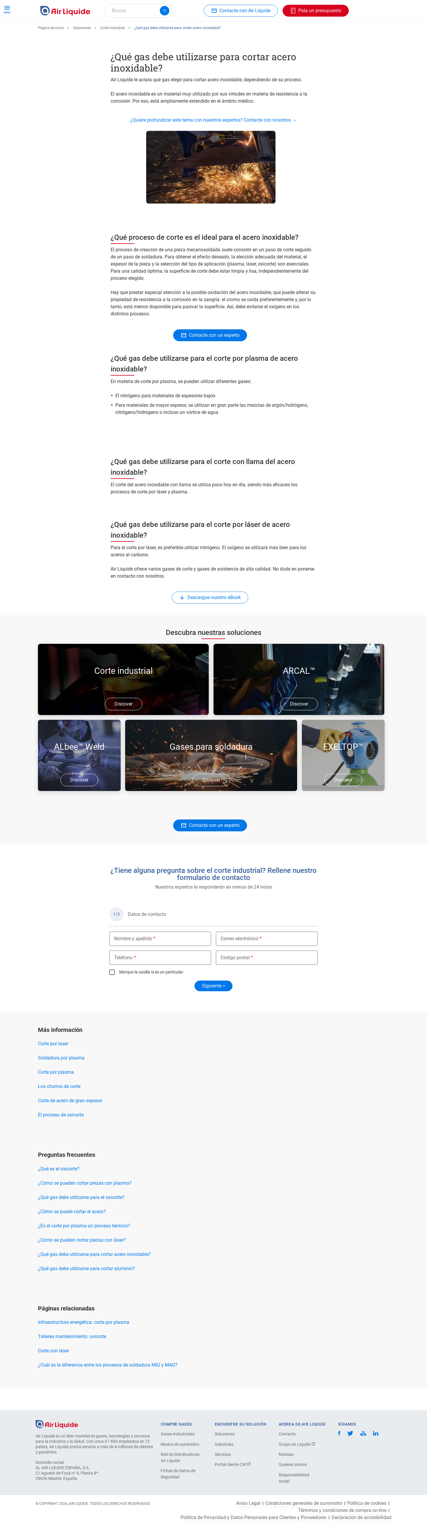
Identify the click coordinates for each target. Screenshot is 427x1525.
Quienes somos (293, 1464)
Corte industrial (112, 49)
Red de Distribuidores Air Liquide (180, 1457)
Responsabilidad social (294, 1477)
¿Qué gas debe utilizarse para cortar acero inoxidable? (94, 1276)
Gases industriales (178, 1434)
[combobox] (138, 11)
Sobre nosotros (272, 32)
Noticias (286, 1454)
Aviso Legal (248, 1503)
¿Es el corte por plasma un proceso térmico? (84, 1247)
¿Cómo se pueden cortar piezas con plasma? (85, 1205)
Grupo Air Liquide (297, 1444)
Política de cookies (366, 1503)
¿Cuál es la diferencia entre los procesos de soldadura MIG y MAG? (108, 1386)
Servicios (223, 1454)
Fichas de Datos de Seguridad (178, 1473)
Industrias (224, 1444)
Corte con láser (53, 1372)
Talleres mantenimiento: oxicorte (72, 1358)
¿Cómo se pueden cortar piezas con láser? (82, 1262)
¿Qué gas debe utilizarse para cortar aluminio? (86, 1290)
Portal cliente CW (233, 1464)
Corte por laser (53, 1065)
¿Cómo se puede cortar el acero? (72, 1233)
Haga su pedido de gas (67, 32)
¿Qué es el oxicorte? (58, 1190)
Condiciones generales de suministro (303, 1503)
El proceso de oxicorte (61, 1136)
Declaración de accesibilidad (361, 1517)
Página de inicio (51, 49)
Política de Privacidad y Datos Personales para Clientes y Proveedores (253, 1517)
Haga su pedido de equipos (128, 32)
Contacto (287, 1434)
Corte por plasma (56, 1094)
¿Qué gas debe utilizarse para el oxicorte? (81, 1219)
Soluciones (82, 49)
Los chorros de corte (59, 1108)
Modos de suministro (180, 1444)
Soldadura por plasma (61, 1079)
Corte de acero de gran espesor (70, 1122)
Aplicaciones (180, 32)
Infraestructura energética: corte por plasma (83, 1344)
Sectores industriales (224, 32)
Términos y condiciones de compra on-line (342, 1510)
